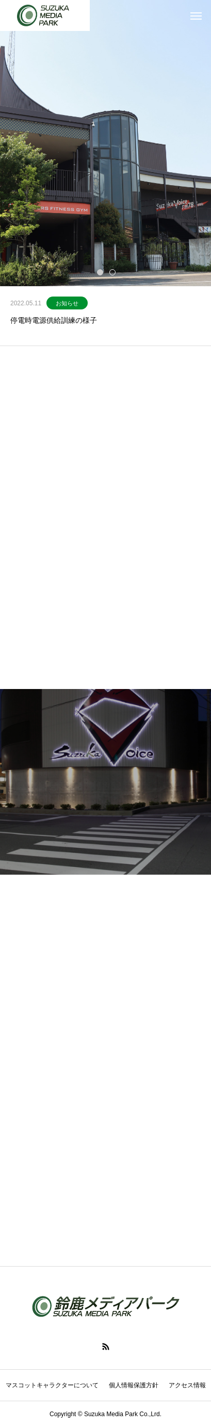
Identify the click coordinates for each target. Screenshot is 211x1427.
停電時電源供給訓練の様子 (53, 320)
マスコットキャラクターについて (52, 1385)
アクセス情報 (187, 1385)
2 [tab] (113, 271)
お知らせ (67, 303)
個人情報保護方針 (133, 1385)
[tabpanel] (105, 143)
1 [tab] (100, 271)
